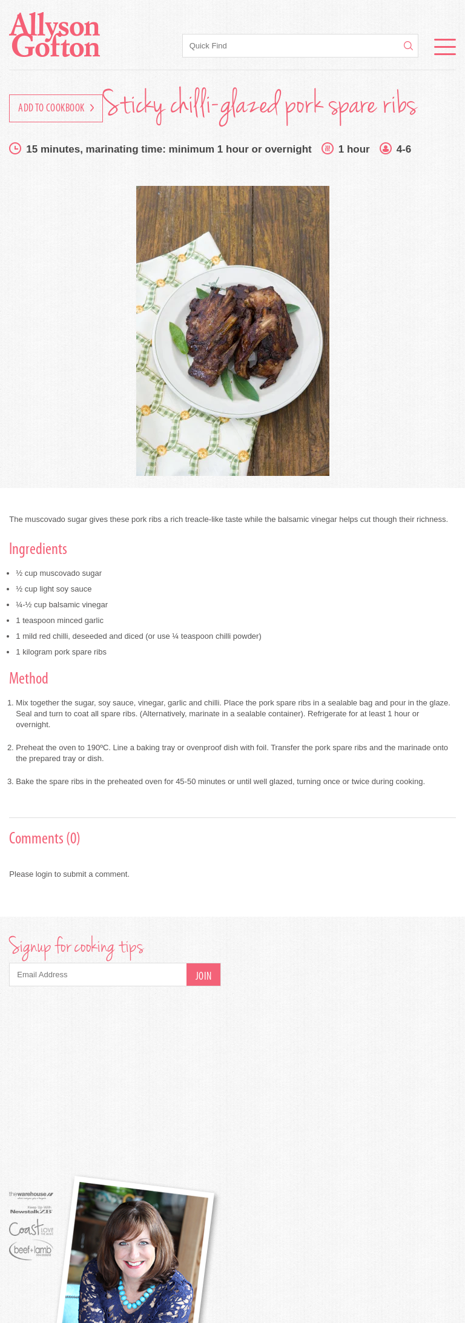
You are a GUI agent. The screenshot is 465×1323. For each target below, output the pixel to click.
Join (204, 977)
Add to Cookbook (56, 108)
